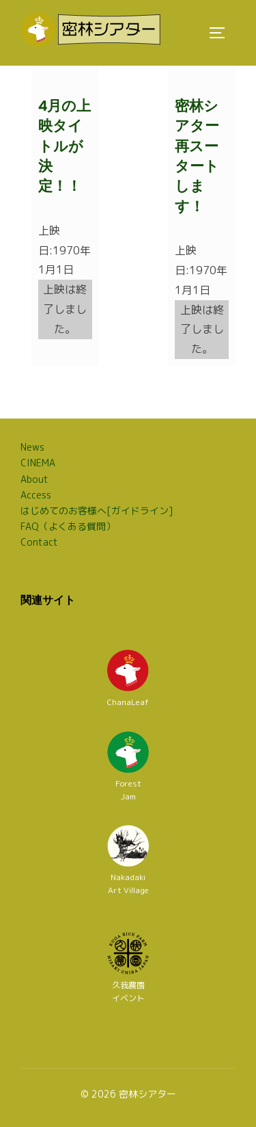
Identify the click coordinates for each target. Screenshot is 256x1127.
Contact (39, 541)
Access (35, 494)
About (34, 479)
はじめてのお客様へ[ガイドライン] (96, 510)
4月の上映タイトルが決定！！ (64, 146)
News (32, 446)
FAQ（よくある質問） (67, 526)
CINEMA (37, 462)
